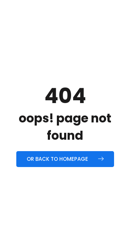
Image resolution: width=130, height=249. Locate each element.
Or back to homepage (65, 159)
